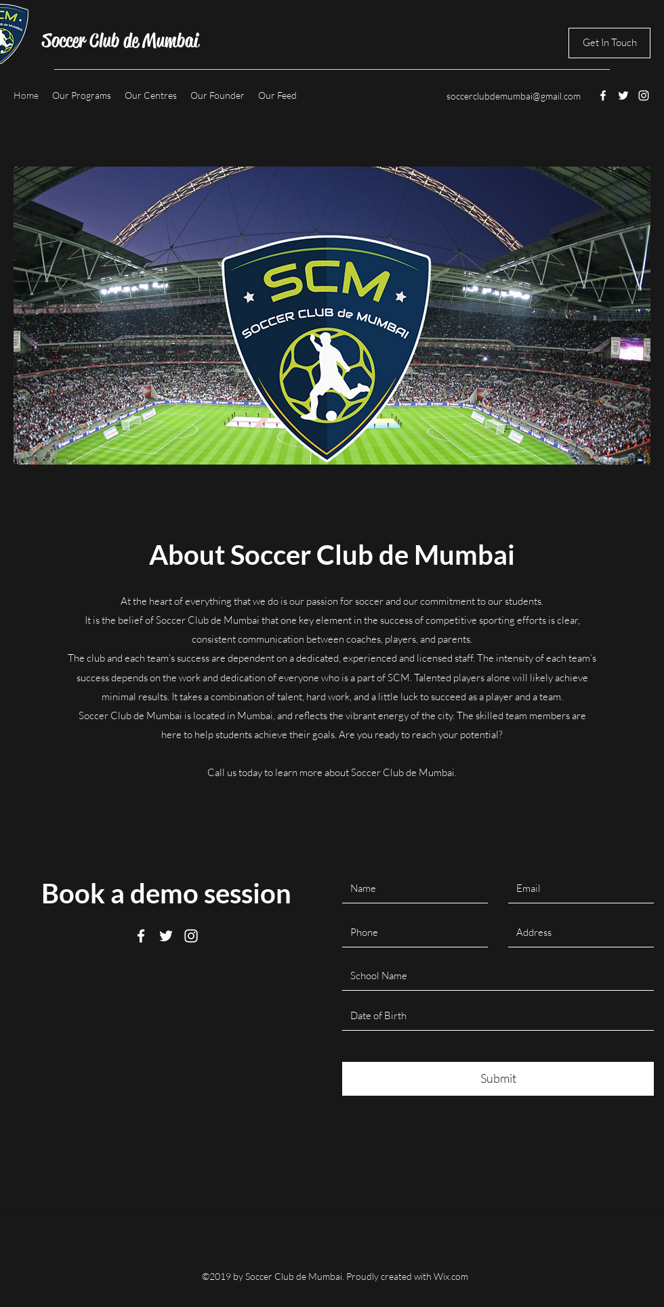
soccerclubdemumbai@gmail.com (514, 96)
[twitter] (623, 95)
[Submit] (498, 1079)
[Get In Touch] (609, 43)
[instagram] (643, 95)
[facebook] (603, 95)
